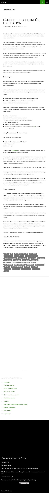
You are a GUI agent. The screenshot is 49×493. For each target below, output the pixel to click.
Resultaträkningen (17, 266)
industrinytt (9, 476)
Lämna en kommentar (20, 26)
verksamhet (36, 268)
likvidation (29, 468)
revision (37, 472)
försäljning (8, 260)
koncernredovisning (28, 472)
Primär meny (47, 2)
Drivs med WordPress (6, 490)
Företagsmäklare (5, 480)
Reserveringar (40, 264)
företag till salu (25, 480)
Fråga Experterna (6, 465)
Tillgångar (8, 268)
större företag (14, 150)
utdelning (16, 268)
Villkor (7, 271)
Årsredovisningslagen (21, 253)
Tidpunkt (34, 266)
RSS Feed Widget (24, 370)
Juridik (3, 2)
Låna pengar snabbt (9, 391)
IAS (34, 126)
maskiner (15, 262)
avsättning (33, 253)
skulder (27, 266)
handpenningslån (12, 388)
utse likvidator (26, 268)
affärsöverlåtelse (15, 480)
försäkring (33, 480)
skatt (2, 473)
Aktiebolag (6, 17)
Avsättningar (8, 256)
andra (6, 253)
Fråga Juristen (5, 468)
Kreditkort (7, 382)
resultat (7, 266)
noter (33, 262)
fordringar (41, 258)
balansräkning (19, 256)
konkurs (35, 468)
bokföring (13, 472)
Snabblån (6, 401)
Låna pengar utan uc (9, 398)
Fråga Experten (5, 462)
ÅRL (12, 253)
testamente (17, 468)
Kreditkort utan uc (9, 385)
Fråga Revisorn (5, 472)
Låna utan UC (7, 410)
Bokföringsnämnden (10, 258)
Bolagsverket (22, 258)
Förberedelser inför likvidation (21, 21)
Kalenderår (17, 260)
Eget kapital (32, 258)
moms (42, 472)
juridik (11, 468)
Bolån (5, 388)
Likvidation (14, 17)
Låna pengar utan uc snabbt (11, 395)
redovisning (19, 472)
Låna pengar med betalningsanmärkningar (15, 404)
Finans (3, 476)
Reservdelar (7, 413)
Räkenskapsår (8, 264)
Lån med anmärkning (9, 407)
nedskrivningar (25, 262)
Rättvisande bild (19, 264)
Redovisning (30, 264)
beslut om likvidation (32, 256)
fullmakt (23, 468)
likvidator (8, 262)
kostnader (26, 260)
